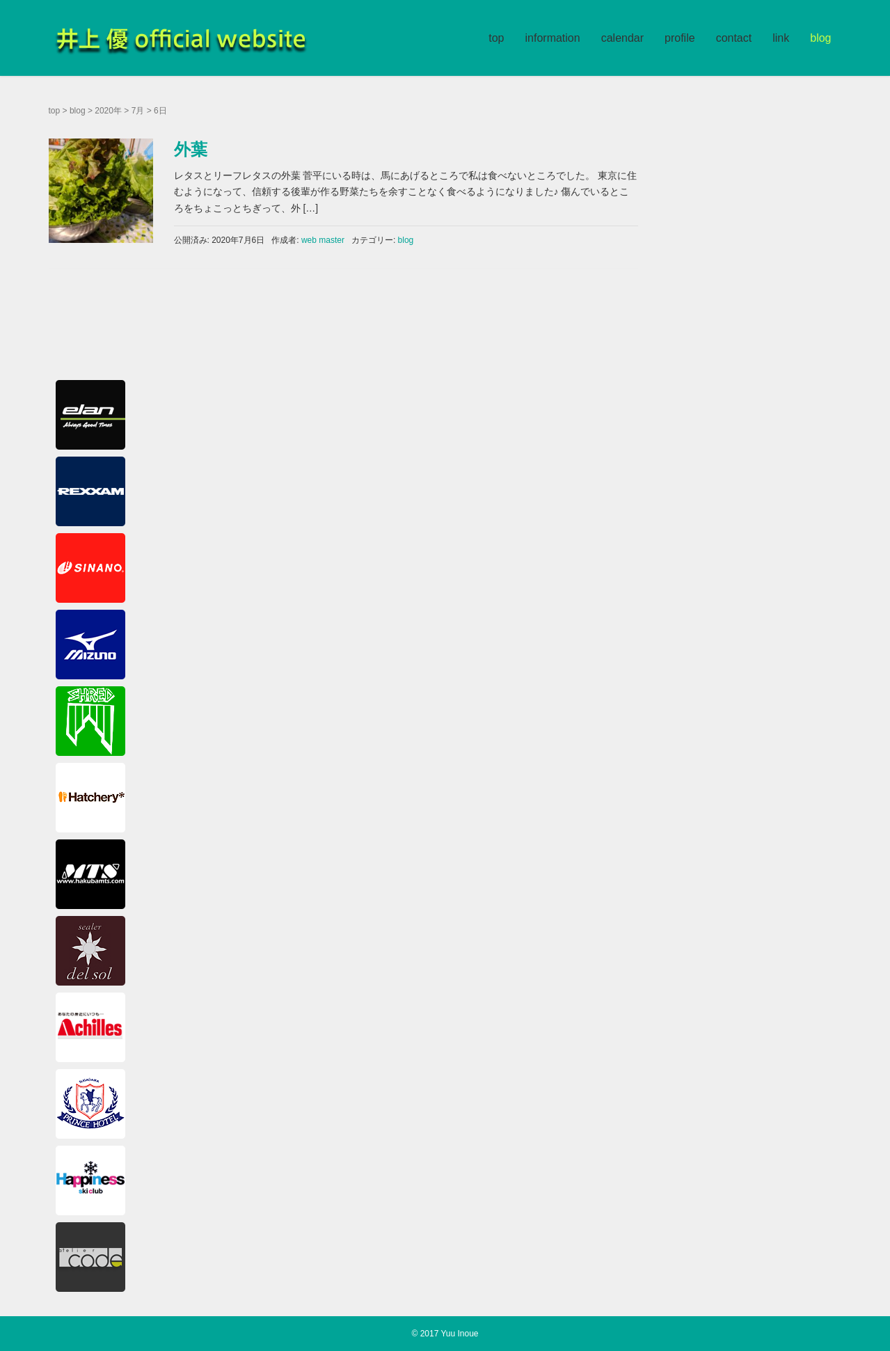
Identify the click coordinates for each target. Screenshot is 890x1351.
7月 (138, 111)
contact (734, 38)
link (780, 38)
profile (680, 38)
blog (820, 38)
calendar (622, 38)
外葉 (190, 149)
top (496, 38)
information (552, 38)
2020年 (108, 111)
